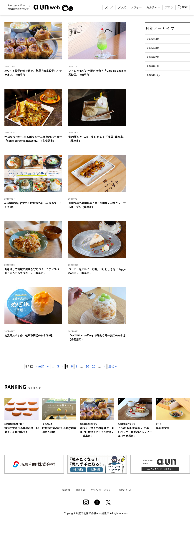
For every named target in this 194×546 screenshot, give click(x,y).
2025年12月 (154, 75)
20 (93, 374)
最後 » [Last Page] (112, 374)
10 (87, 374)
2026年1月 (153, 66)
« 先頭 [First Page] (40, 374)
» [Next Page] (104, 374)
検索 (185, 7)
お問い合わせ (128, 498)
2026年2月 (153, 57)
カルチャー (153, 7)
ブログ (169, 7)
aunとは (62, 498)
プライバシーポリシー (102, 498)
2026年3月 (153, 47)
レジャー (136, 7)
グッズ (122, 7)
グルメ (109, 7)
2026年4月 (153, 38)
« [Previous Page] (48, 374)
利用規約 (78, 498)
